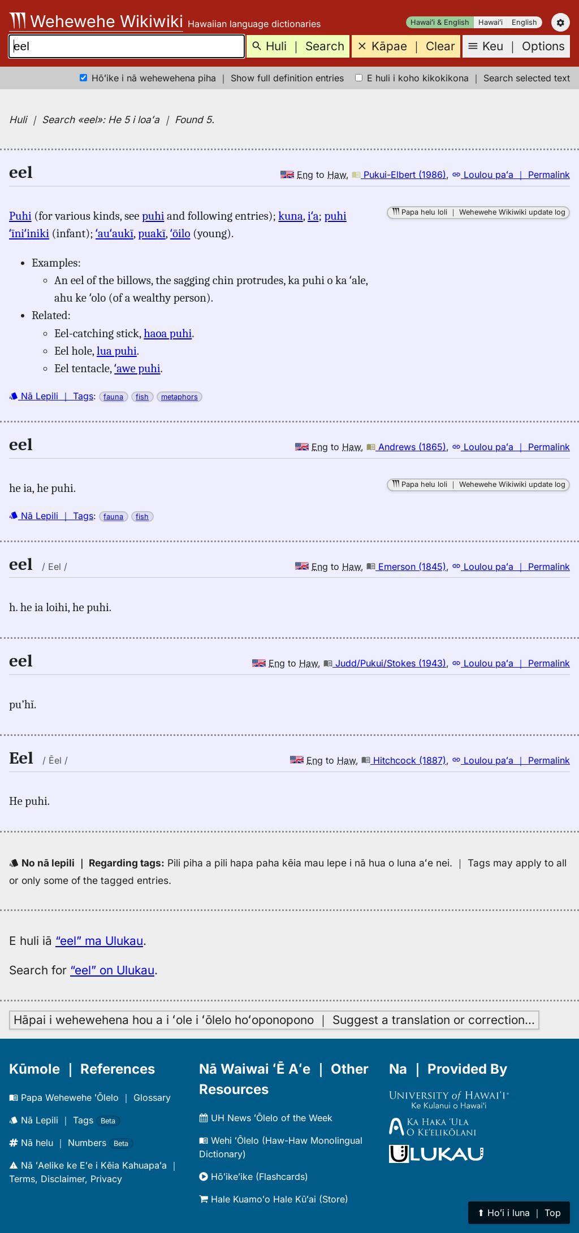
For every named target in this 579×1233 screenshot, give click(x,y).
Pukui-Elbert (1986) (399, 174)
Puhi (20, 216)
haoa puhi (168, 333)
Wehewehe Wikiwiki (96, 21)
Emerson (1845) (406, 566)
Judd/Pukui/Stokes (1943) (384, 663)
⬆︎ (519, 1212)
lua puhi (117, 351)
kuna (290, 216)
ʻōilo (180, 233)
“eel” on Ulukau (112, 970)
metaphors (179, 397)
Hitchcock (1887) (403, 760)
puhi (153, 216)
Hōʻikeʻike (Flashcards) (253, 1176)
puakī (152, 233)
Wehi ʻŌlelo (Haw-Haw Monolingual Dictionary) (280, 1147)
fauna (113, 397)
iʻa (313, 216)
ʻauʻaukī (114, 233)
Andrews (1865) (406, 446)
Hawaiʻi (490, 22)
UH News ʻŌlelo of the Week (265, 1117)
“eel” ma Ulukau (99, 941)
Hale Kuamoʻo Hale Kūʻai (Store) (273, 1199)
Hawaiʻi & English (440, 22)
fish (142, 397)
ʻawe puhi (137, 368)
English (524, 22)
